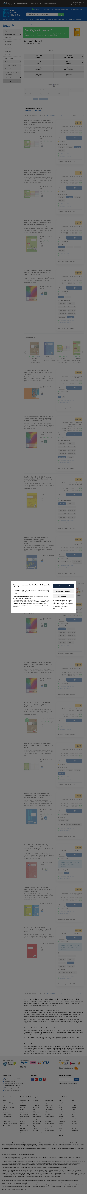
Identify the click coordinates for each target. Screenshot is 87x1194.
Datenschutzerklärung (58, 609)
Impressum (68, 609)
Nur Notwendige (63, 596)
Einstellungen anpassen (63, 591)
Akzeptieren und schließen (63, 586)
